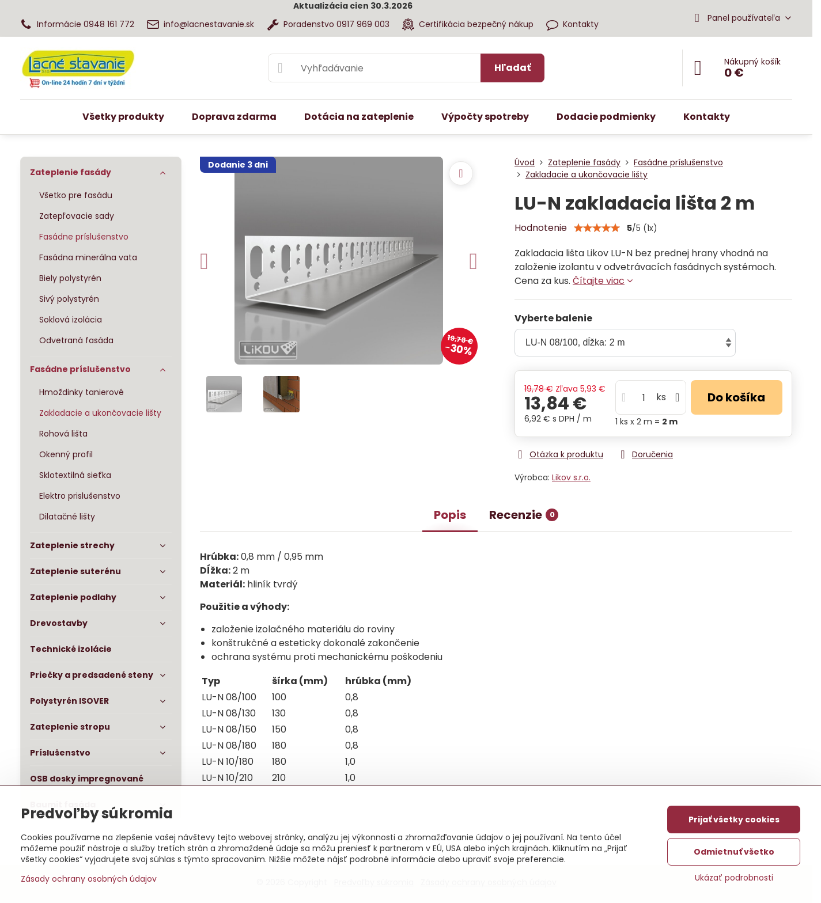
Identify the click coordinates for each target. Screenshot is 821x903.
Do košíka (736, 397)
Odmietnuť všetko (734, 852)
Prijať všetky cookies (734, 819)
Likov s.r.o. (571, 477)
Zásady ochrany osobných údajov (89, 879)
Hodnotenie (540, 227)
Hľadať (512, 67)
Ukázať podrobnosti (734, 877)
